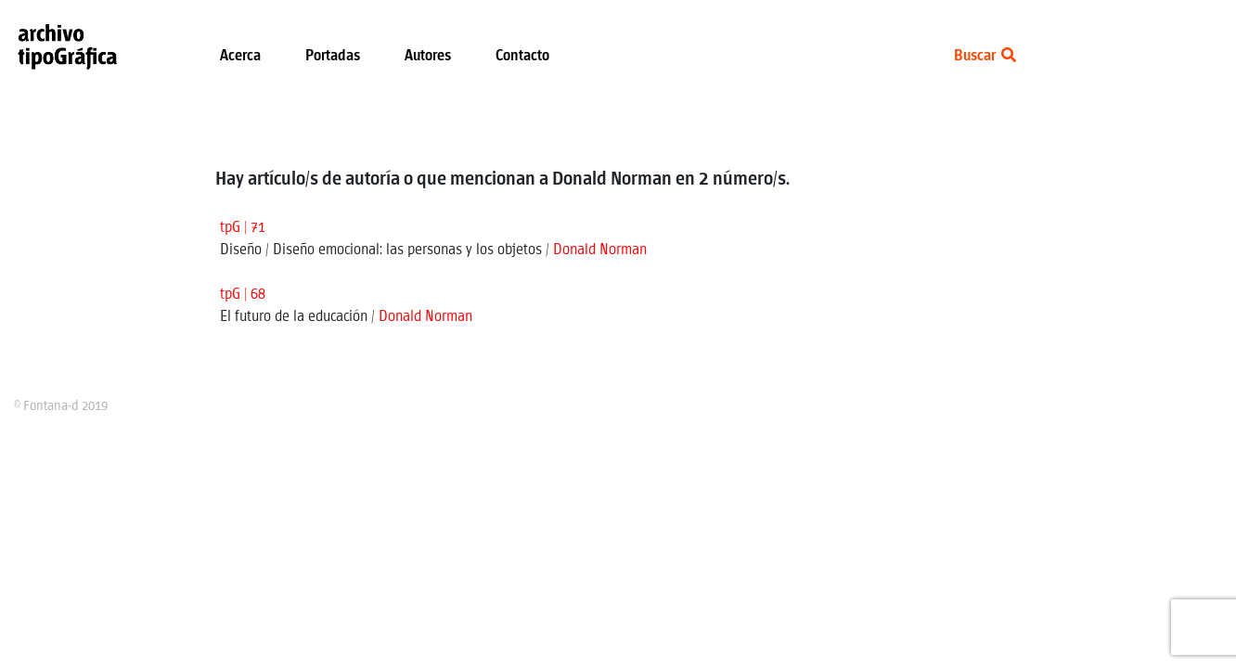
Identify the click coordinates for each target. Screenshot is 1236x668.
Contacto (522, 56)
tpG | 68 (242, 295)
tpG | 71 (242, 228)
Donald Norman (600, 250)
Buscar (985, 56)
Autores (428, 56)
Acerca (240, 56)
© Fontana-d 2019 (61, 406)
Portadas (332, 56)
